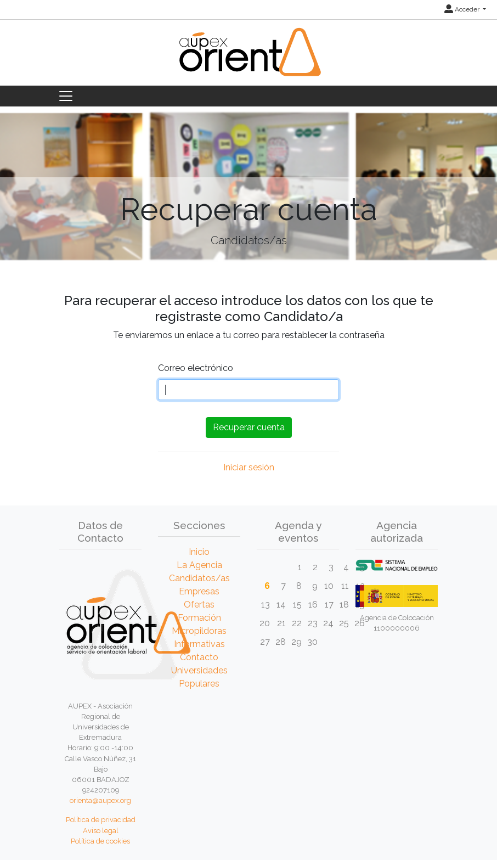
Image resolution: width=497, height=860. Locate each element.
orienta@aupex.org (100, 800)
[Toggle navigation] (66, 96)
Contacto (199, 657)
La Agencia (199, 565)
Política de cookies (100, 841)
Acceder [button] (462, 9)
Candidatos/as (199, 578)
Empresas (199, 591)
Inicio (199, 552)
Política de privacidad (100, 820)
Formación (199, 617)
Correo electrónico (195, 368)
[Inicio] (248, 58)
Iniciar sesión (248, 467)
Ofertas (199, 604)
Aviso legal (100, 831)
